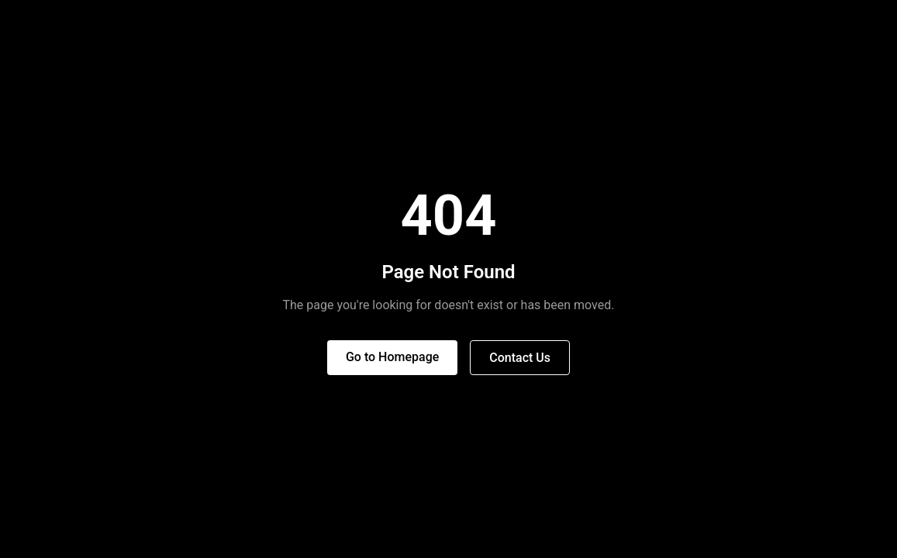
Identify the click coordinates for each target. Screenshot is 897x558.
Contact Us (519, 357)
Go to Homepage (392, 357)
